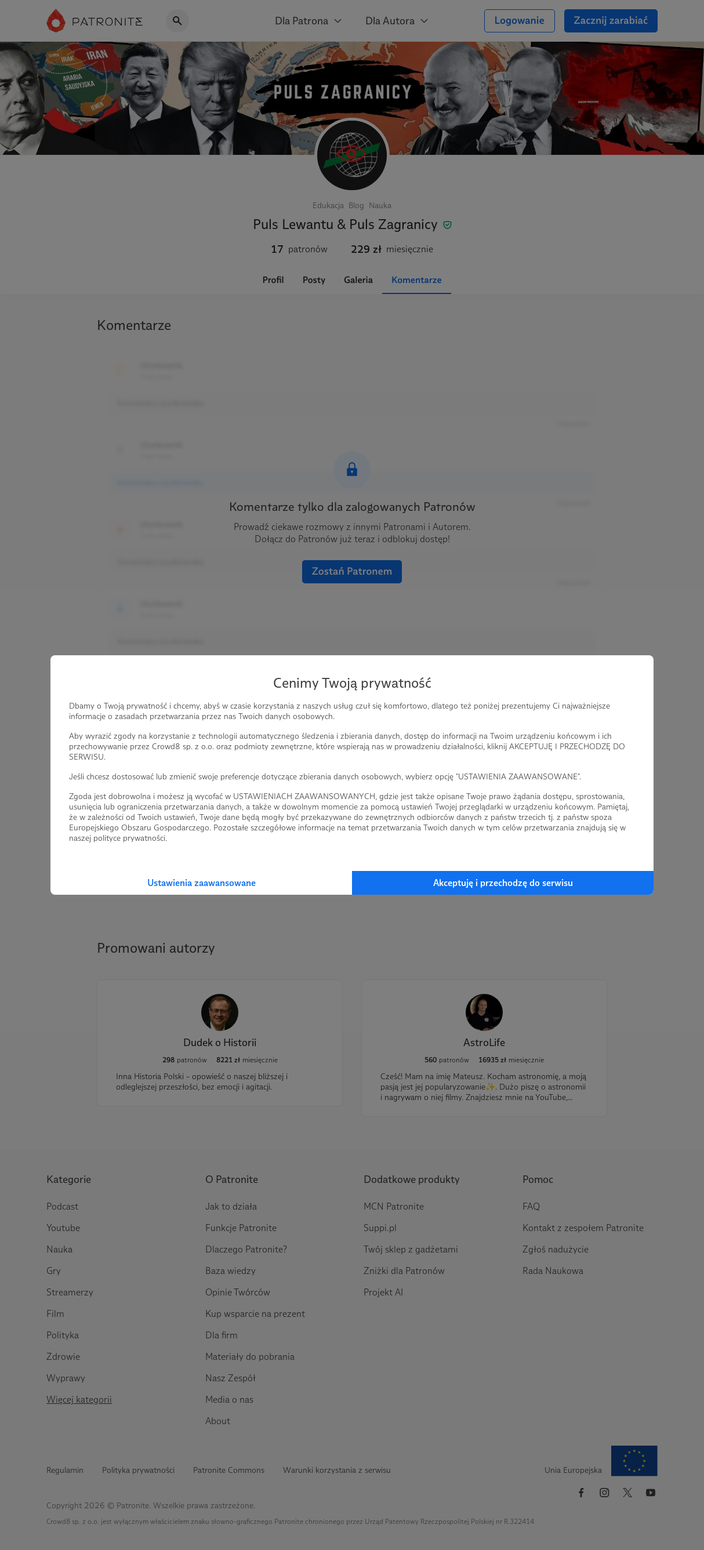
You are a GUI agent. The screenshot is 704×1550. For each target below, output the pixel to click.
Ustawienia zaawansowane (201, 883)
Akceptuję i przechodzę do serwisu (503, 883)
